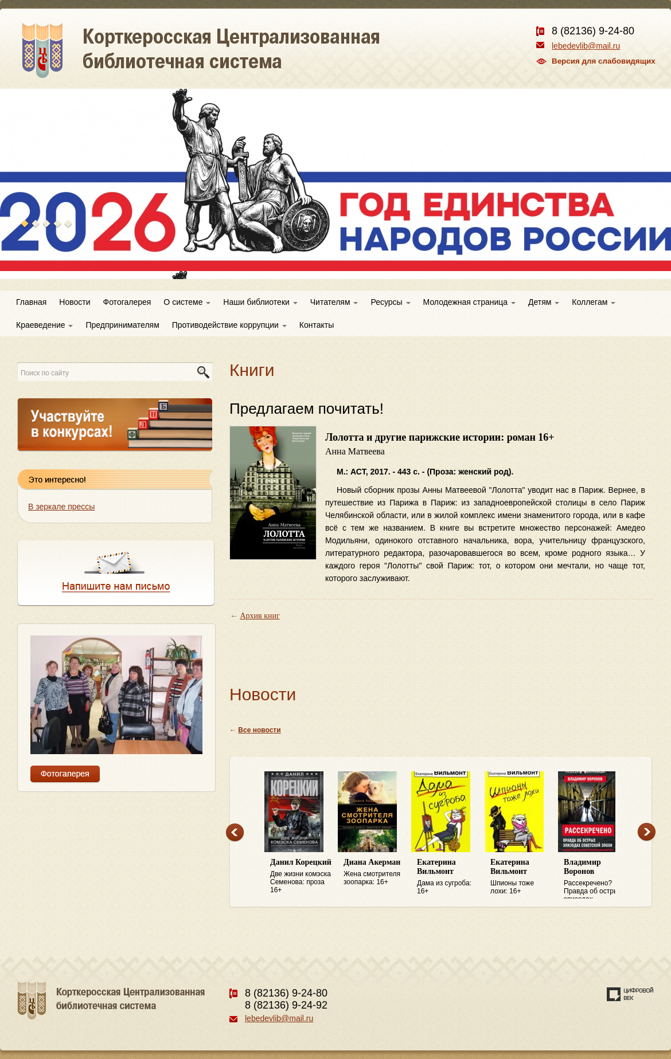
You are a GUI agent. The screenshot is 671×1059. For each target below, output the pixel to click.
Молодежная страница (469, 302)
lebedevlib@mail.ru (586, 45)
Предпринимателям (122, 325)
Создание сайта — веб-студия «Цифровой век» (630, 994)
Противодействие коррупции (229, 325)
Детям (543, 302)
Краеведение (44, 325)
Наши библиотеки (260, 302)
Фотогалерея (127, 302)
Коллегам (593, 302)
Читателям (334, 302)
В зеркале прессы (61, 506)
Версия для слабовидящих (604, 61)
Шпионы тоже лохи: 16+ (521, 876)
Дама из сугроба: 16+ (448, 876)
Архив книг (260, 615)
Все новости (259, 730)
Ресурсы (390, 302)
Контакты (316, 325)
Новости (74, 302)
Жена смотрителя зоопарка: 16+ (374, 872)
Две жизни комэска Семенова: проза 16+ (301, 876)
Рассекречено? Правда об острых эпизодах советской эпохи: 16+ (595, 878)
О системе (186, 302)
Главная (31, 302)
